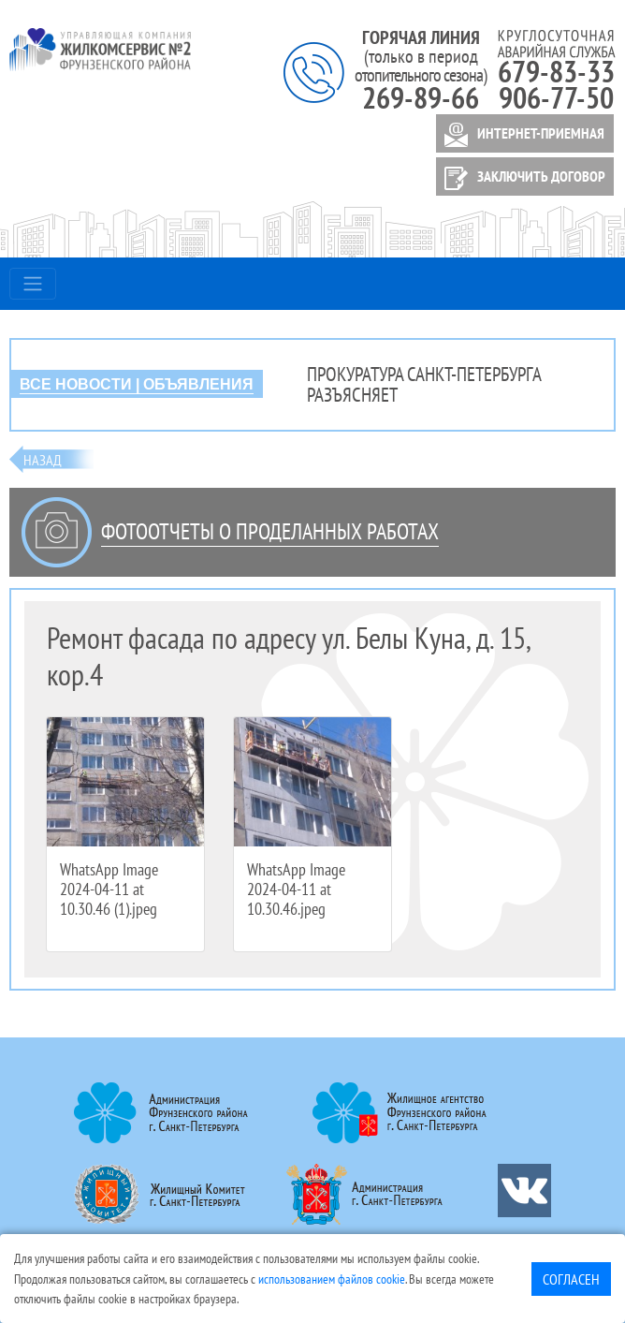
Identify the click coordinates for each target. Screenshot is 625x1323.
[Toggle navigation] (32, 284)
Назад (42, 459)
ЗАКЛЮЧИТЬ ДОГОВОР (521, 178)
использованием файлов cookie (331, 1278)
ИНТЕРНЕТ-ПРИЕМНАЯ (521, 135)
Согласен (571, 1279)
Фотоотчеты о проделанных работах (270, 531)
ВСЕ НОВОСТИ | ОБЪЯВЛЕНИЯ (137, 384)
